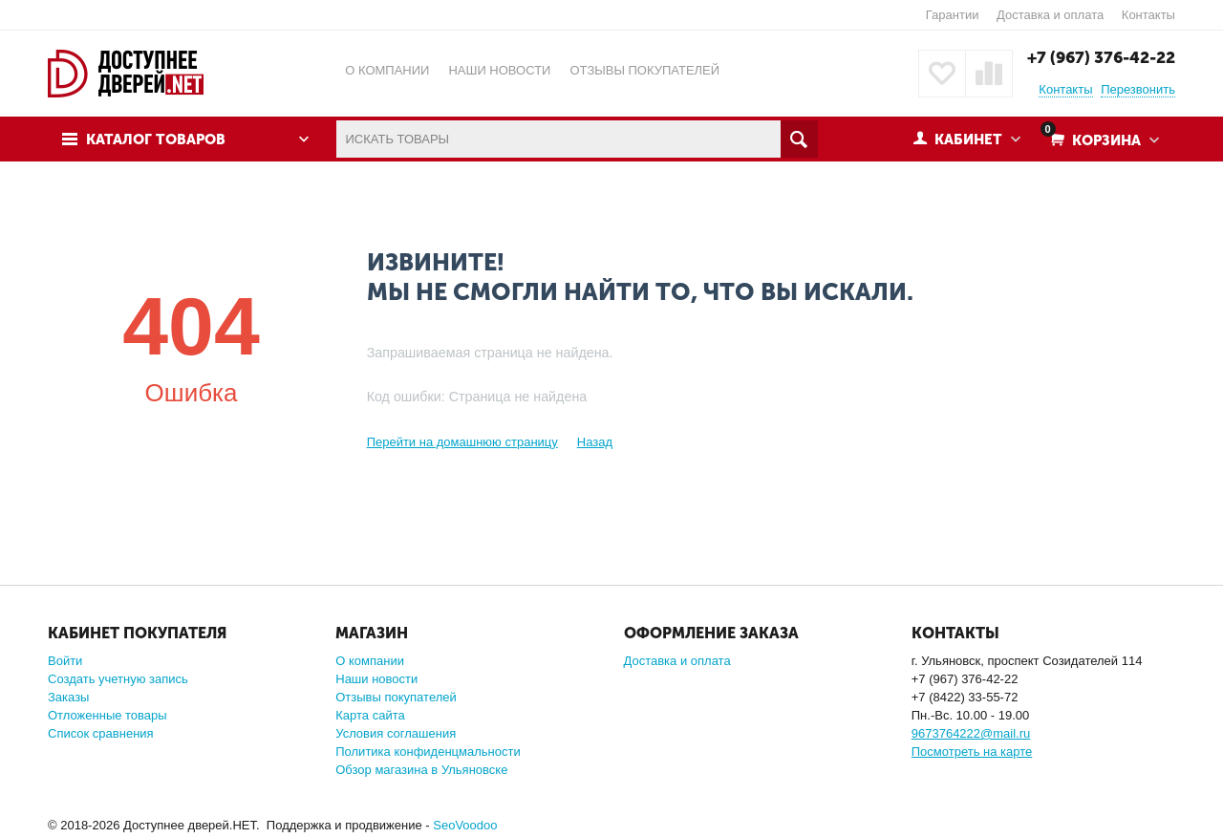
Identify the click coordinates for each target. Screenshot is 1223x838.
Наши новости (376, 679)
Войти (65, 661)
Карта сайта (369, 715)
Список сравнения (101, 733)
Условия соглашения (395, 733)
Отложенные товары (107, 715)
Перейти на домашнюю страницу (462, 442)
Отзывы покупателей (396, 697)
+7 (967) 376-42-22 (1101, 57)
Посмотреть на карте (972, 751)
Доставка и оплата (1050, 15)
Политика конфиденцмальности (427, 751)
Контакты (1148, 15)
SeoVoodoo (465, 825)
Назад (594, 442)
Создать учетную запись (118, 679)
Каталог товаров (155, 139)
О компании (369, 661)
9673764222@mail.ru (971, 733)
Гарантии (952, 15)
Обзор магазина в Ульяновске (421, 770)
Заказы (68, 697)
